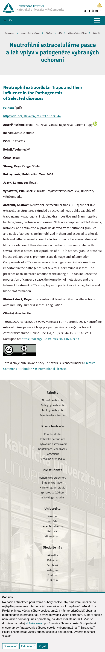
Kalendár (52, 560)
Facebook (52, 565)
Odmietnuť (27, 646)
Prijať (42, 646)
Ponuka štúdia (52, 434)
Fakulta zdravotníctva (52, 415)
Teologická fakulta (52, 410)
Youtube (52, 575)
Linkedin (52, 580)
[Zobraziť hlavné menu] (97, 20)
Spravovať (10, 646)
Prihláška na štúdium (52, 439)
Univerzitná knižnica (30, 33)
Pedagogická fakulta (52, 405)
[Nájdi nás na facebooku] (89, 11)
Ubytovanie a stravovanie (52, 444)
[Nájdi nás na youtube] (93, 11)
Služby (49, 33)
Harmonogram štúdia (52, 487)
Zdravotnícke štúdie (77, 33)
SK (4, 20)
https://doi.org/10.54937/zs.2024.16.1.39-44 (32, 116)
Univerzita (9, 33)
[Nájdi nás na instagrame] (96, 11)
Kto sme (52, 516)
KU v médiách (52, 536)
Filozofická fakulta (52, 400)
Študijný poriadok (52, 482)
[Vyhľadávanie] (85, 11)
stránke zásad (34, 623)
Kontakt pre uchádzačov (52, 449)
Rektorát (52, 531)
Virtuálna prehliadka (52, 459)
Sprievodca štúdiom (53, 492)
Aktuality (52, 555)
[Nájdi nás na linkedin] (100, 11)
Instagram (52, 570)
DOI (60, 33)
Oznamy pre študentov (52, 477)
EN (10, 20)
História (52, 521)
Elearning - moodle (52, 497)
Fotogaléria (52, 454)
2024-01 (96, 33)
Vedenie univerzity (52, 526)
